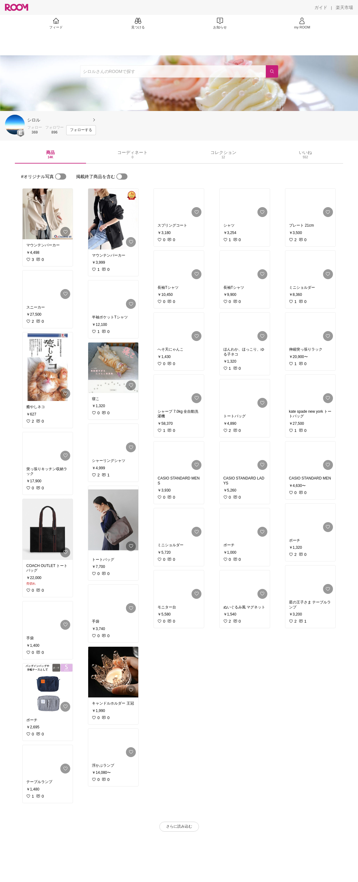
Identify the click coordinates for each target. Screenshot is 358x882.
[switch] (60, 176)
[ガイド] (320, 7)
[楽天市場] (344, 7)
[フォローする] (81, 130)
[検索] (272, 71)
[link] (48, 214)
